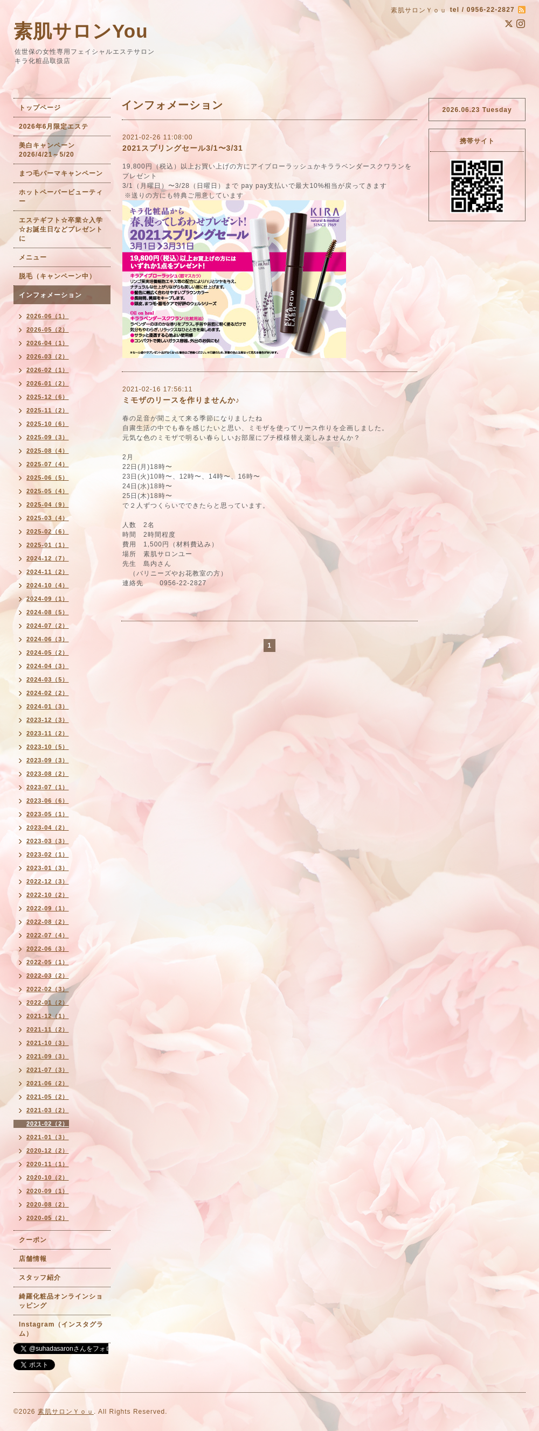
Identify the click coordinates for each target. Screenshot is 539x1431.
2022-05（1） (47, 962)
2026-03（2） (47, 356)
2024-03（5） (47, 679)
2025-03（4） (47, 518)
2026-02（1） (47, 370)
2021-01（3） (47, 1137)
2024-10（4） (47, 585)
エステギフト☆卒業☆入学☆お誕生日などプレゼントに (61, 229)
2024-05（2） (47, 652)
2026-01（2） (47, 383)
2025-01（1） (47, 545)
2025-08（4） (47, 450)
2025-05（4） (47, 491)
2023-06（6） (47, 800)
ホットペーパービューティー (61, 196)
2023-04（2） (47, 827)
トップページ (40, 107)
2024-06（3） (47, 639)
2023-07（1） (47, 787)
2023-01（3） (47, 868)
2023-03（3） (47, 841)
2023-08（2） (47, 773)
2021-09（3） (47, 1056)
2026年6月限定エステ (53, 126)
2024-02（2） (47, 693)
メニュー (33, 257)
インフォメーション (50, 295)
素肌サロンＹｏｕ (66, 1411)
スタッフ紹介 (40, 1277)
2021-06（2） (47, 1083)
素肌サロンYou (80, 30)
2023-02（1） (47, 854)
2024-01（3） (47, 706)
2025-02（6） (47, 531)
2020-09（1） (47, 1191)
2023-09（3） (47, 760)
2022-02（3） (47, 989)
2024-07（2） (47, 625)
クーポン (33, 1240)
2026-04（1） (47, 343)
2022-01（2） (47, 1002)
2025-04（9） (47, 504)
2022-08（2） (47, 921)
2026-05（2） (47, 329)
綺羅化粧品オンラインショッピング (61, 1301)
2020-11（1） (47, 1164)
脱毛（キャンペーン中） (57, 276)
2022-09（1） (47, 908)
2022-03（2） (47, 975)
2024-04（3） (47, 666)
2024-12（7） (47, 558)
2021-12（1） (47, 1016)
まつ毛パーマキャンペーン (61, 173)
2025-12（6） (47, 397)
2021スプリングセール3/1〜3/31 (182, 148)
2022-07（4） (47, 935)
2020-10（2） (47, 1177)
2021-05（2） (47, 1096)
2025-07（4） (47, 464)
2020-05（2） (47, 1218)
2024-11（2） (47, 572)
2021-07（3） (47, 1070)
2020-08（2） (47, 1204)
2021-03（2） (47, 1110)
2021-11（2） (47, 1029)
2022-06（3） (47, 948)
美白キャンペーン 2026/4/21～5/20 (50, 150)
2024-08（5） (47, 612)
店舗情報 (33, 1258)
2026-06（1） (47, 316)
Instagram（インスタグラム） (61, 1329)
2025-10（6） (47, 423)
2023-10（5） (47, 746)
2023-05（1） (47, 814)
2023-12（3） (47, 720)
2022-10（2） (47, 895)
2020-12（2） (47, 1150)
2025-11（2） (47, 410)
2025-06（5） (47, 477)
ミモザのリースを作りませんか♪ (181, 400)
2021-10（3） (47, 1043)
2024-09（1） (47, 598)
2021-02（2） (47, 1123)
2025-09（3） (47, 437)
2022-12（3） (47, 881)
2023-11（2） (47, 733)
